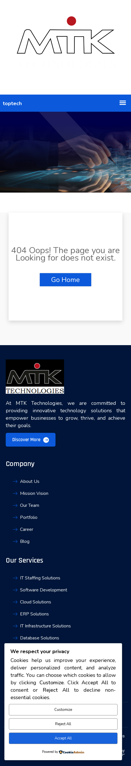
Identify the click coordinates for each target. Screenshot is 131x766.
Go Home (65, 279)
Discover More (30, 440)
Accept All (63, 738)
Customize (63, 709)
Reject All (63, 724)
